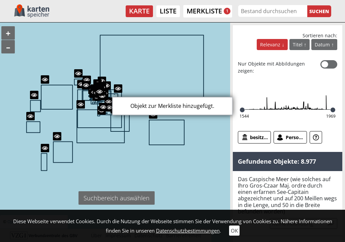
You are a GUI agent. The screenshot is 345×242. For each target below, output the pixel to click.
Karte (139, 10)
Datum (323, 44)
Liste (168, 10)
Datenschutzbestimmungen (188, 230)
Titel (298, 44)
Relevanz (271, 44)
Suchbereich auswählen (117, 198)
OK (234, 230)
